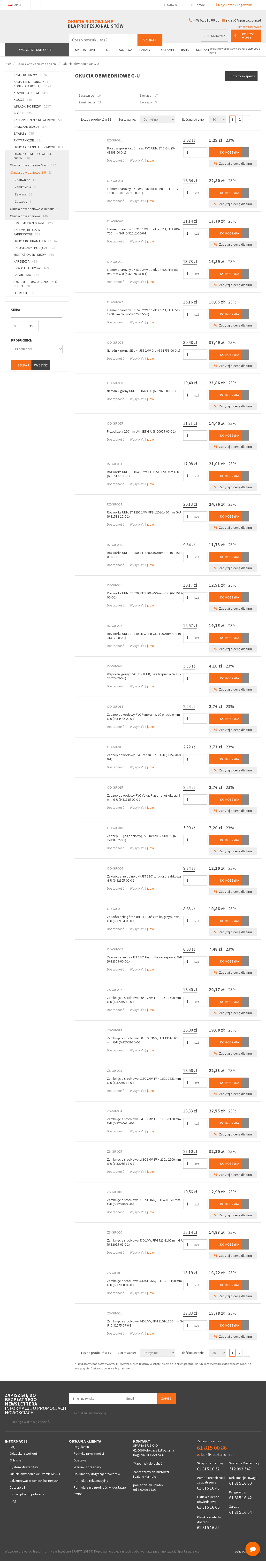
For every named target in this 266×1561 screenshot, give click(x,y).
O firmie (15, 1460)
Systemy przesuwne (33, 223)
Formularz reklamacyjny (91, 1480)
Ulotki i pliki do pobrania (27, 1494)
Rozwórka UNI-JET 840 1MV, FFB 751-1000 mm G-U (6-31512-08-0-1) (144, 635)
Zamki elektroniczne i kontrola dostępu (32, 83)
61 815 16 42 (240, 1497)
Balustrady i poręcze (34, 248)
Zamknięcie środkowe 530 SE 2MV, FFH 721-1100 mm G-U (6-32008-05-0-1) (144, 1283)
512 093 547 (240, 1469)
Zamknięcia (26, 187)
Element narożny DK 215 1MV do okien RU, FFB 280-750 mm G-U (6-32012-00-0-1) (143, 231)
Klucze (23, 99)
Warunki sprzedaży (87, 1467)
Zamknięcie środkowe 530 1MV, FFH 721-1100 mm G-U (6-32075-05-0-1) (145, 1242)
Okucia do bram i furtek (36, 241)
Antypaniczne (28, 140)
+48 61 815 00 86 (206, 20)
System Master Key (24, 1467)
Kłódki (23, 113)
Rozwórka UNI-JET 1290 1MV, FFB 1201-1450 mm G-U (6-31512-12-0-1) (144, 514)
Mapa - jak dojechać (147, 1463)
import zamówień (249, 27)
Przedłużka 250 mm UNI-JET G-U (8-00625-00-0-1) (141, 431)
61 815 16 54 (240, 1512)
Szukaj (149, 40)
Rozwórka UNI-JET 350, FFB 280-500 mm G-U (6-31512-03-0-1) (145, 555)
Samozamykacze (30, 126)
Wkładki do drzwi (32, 106)
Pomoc (198, 5)
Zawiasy (24, 133)
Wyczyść (41, 365)
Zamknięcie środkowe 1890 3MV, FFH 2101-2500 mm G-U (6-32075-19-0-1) (144, 1161)
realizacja (241, 1551)
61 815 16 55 (208, 1527)
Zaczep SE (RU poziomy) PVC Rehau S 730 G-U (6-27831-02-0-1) (142, 838)
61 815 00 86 (212, 1448)
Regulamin (166, 49)
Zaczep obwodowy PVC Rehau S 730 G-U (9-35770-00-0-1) (145, 757)
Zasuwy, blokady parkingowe (27, 232)
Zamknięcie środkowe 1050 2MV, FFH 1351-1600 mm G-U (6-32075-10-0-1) (144, 999)
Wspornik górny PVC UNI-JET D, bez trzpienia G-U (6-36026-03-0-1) (144, 676)
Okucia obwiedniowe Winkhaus (35, 209)
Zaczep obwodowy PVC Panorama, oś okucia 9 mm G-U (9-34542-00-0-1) (143, 716)
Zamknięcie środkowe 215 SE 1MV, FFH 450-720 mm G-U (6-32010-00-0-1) (143, 1202)
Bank (185, 49)
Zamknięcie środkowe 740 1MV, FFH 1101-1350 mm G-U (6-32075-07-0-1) (145, 1323)
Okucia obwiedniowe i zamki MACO (35, 1474)
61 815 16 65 (208, 1507)
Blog (107, 49)
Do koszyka (226, 152)
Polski (16, 5)
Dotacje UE (17, 1487)
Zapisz (166, 1398)
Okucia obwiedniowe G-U (31, 172)
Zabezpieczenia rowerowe (37, 120)
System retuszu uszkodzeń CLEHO (35, 284)
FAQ (12, 1447)
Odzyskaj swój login (24, 1453)
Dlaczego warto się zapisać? (30, 1422)
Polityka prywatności (89, 1453)
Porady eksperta (243, 76)
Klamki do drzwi (31, 93)
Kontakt (171, 5)
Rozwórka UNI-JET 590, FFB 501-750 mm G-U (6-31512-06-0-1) (145, 595)
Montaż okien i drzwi (34, 254)
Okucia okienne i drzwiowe (38, 147)
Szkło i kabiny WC (31, 268)
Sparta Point (85, 49)
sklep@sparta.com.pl (243, 20)
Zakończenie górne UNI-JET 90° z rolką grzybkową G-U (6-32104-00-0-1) (143, 919)
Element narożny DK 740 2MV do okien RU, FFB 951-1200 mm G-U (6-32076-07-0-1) (143, 312)
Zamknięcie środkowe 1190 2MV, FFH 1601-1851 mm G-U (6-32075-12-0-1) (144, 1080)
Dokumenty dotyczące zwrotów (97, 1474)
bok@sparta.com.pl (215, 1454)
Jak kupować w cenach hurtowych (34, 1480)
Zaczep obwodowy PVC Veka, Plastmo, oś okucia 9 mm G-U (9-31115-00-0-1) (143, 797)
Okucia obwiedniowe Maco (33, 165)
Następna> (247, 119)
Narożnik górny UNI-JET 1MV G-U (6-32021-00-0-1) (141, 391)
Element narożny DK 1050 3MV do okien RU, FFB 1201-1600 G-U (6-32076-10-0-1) (145, 190)
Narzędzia (25, 261)
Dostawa (125, 49)
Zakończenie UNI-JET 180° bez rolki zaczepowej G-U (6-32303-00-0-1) (144, 959)
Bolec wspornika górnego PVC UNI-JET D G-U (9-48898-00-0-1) (141, 150)
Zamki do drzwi (30, 75)
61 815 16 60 (240, 1483)
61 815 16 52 (208, 1469)
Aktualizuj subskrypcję (90, 1413)
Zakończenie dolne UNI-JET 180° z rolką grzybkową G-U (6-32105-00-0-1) (144, 878)
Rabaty (144, 49)
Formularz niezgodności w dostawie (100, 1487)
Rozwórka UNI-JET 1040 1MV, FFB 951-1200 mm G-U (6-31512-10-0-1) (143, 474)
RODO (78, 1494)
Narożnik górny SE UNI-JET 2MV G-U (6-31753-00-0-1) (143, 350)
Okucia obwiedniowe (29, 216)
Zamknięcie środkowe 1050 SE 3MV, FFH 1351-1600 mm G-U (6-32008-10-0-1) (143, 1040)
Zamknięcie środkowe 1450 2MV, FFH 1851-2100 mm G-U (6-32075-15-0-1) (144, 1121)
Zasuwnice (25, 180)
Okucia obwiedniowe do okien (32, 156)
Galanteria (26, 275)
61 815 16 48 (208, 1488)
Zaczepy (23, 201)
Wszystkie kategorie (35, 49)
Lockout (23, 293)
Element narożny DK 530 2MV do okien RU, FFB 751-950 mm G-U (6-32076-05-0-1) (143, 271)
